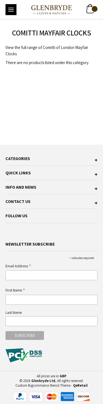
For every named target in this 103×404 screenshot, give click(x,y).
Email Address (18, 266)
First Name (15, 290)
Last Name (13, 312)
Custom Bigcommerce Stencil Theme (42, 385)
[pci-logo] (24, 355)
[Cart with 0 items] (92, 8)
